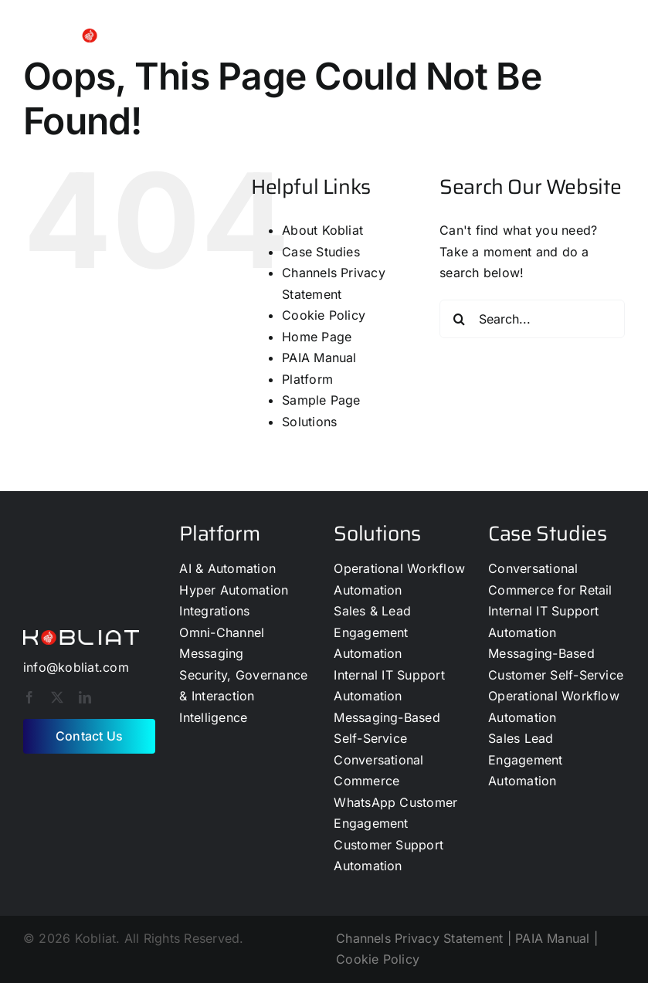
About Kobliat (322, 230)
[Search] (458, 319)
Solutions (309, 421)
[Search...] (532, 319)
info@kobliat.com (76, 667)
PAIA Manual (319, 357)
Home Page (316, 336)
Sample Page (321, 400)
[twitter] (57, 697)
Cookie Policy (323, 315)
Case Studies (321, 251)
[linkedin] (85, 697)
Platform (307, 379)
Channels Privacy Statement (419, 938)
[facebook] (29, 697)
